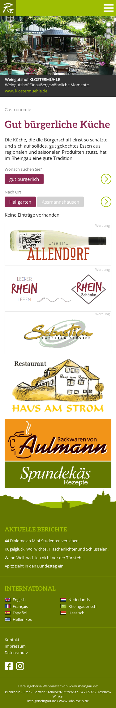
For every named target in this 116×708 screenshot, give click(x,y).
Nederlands (79, 599)
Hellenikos (22, 619)
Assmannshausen (60, 202)
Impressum (15, 646)
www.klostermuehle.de (26, 91)
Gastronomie (18, 109)
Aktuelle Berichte (36, 529)
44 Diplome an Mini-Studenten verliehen (42, 540)
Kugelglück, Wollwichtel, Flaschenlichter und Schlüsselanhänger (58, 549)
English (19, 599)
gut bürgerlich (24, 179)
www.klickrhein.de (74, 700)
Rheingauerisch (82, 606)
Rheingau (8, 8)
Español (20, 613)
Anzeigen (106, 179)
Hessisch (76, 613)
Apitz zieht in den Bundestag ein (34, 566)
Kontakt (12, 639)
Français (20, 606)
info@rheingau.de (41, 700)
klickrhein (12, 692)
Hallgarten (20, 202)
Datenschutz (16, 652)
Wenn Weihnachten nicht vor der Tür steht (44, 557)
